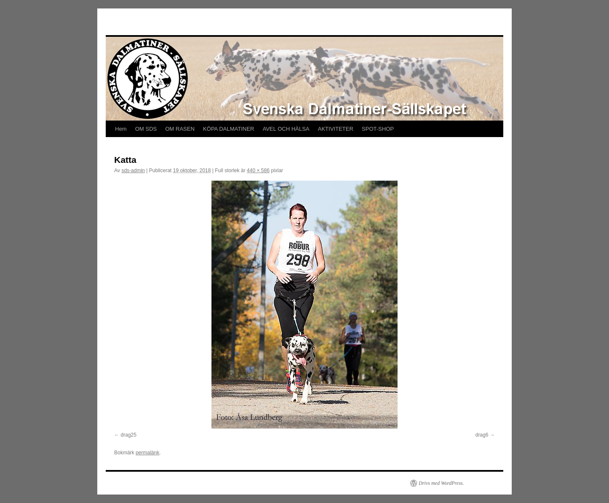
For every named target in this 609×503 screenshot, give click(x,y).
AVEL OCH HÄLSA (286, 129)
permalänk (147, 453)
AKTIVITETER (336, 129)
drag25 (128, 435)
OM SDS (145, 129)
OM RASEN (180, 129)
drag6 (481, 435)
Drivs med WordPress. (441, 483)
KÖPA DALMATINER (228, 129)
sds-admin (133, 170)
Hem (120, 129)
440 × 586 (258, 170)
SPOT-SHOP (378, 129)
